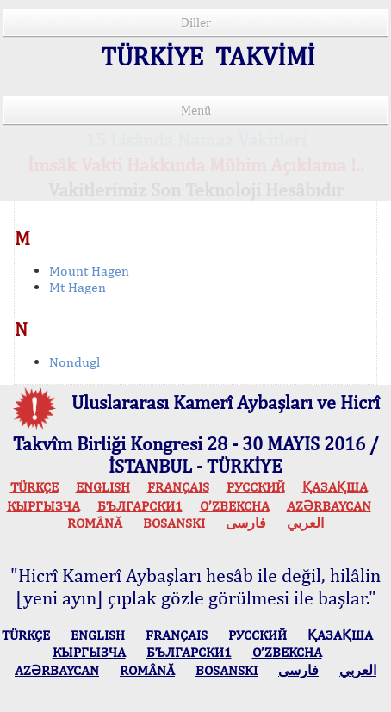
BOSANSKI (174, 523)
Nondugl (74, 362)
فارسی (246, 523)
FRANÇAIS (178, 487)
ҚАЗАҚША (335, 487)
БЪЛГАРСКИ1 (140, 506)
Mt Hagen (77, 287)
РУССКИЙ (256, 487)
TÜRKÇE (34, 487)
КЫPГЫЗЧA (43, 506)
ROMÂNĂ (94, 523)
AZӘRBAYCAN (329, 506)
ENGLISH (103, 487)
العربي (305, 523)
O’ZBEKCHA (235, 506)
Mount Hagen (89, 271)
